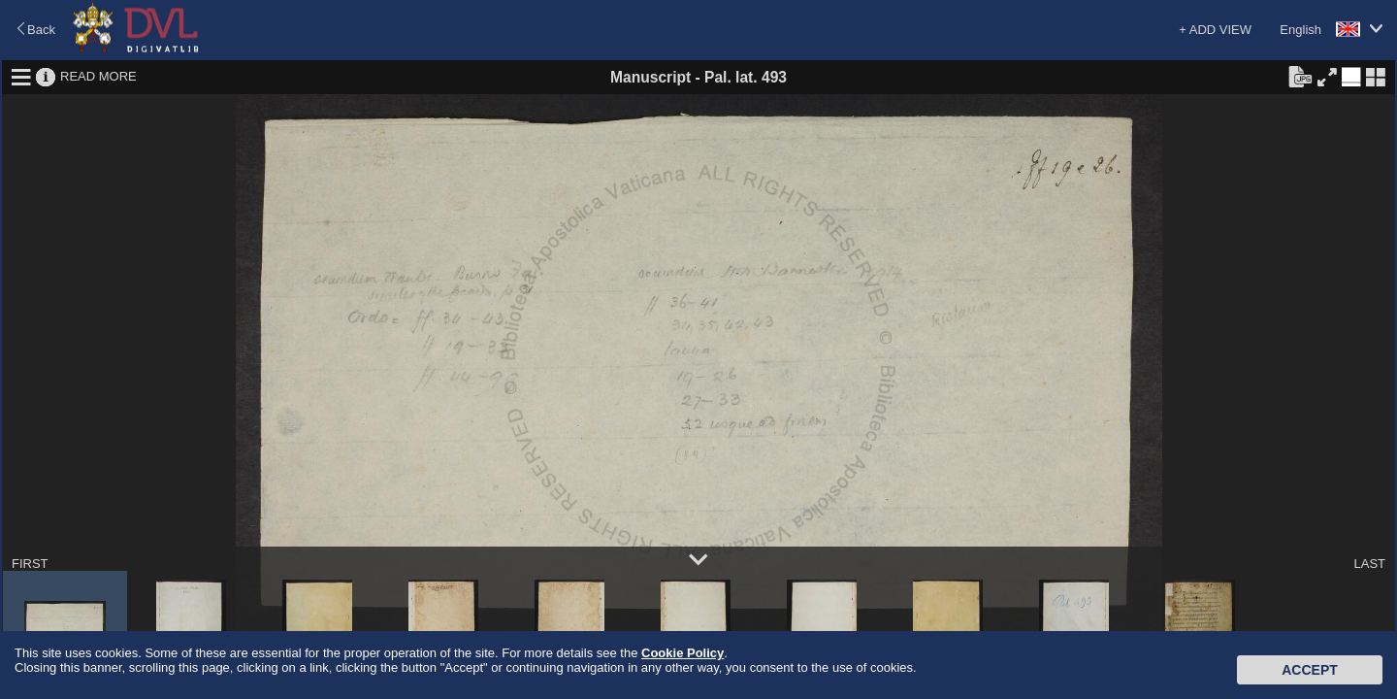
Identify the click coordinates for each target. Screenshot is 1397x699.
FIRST (30, 563)
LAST (1369, 563)
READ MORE (98, 76)
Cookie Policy (682, 653)
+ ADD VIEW (1215, 29)
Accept (1310, 670)
